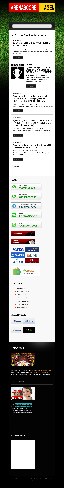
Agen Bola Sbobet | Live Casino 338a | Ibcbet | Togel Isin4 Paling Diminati (32, 44)
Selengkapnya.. (18, 57)
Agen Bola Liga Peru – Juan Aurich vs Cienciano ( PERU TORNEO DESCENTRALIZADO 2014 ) (33, 146)
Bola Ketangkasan (22, 291)
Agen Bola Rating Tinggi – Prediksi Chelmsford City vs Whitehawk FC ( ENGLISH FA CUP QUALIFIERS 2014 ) (39, 69)
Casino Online (21, 294)
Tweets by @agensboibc (18, 428)
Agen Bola (20, 288)
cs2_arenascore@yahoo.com (23, 406)
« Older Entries (15, 166)
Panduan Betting (21, 301)
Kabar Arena (20, 298)
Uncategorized (21, 307)
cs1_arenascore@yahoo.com (23, 404)
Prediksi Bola (20, 304)
